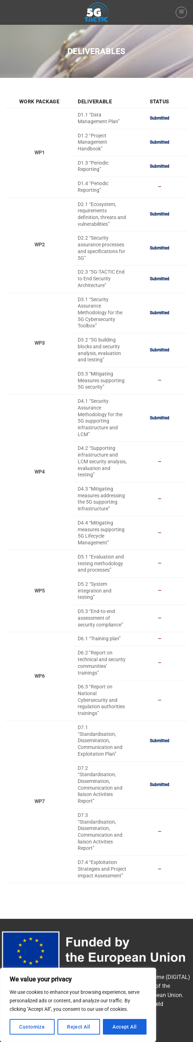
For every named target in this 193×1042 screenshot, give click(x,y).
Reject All (78, 1027)
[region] (78, 1005)
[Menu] (181, 12)
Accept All (124, 1027)
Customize (32, 1027)
